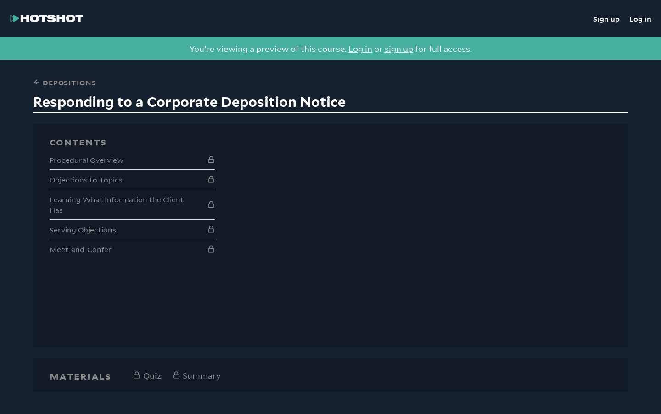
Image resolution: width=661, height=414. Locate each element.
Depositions (64, 82)
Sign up (606, 18)
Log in (640, 18)
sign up (399, 48)
